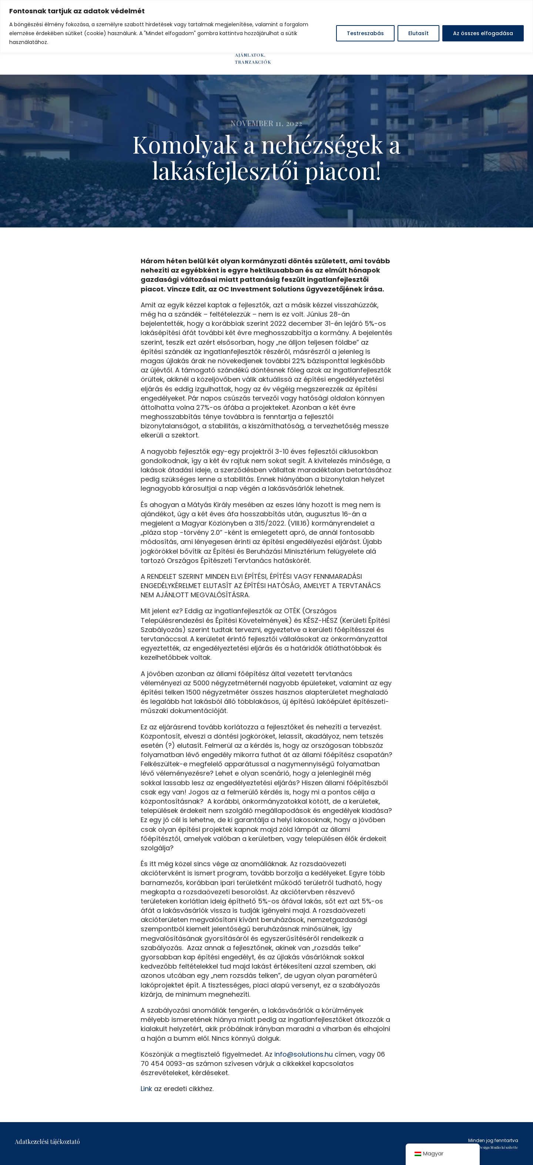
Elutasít (418, 33)
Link (146, 1088)
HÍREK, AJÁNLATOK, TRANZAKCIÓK (253, 55)
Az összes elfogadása (483, 33)
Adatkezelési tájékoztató (47, 1141)
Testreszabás (365, 33)
